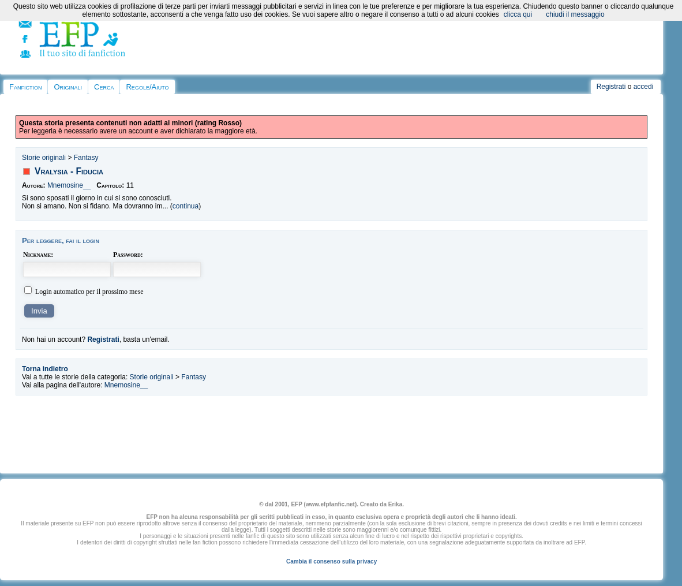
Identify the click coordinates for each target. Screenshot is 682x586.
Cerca (104, 87)
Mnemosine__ (69, 185)
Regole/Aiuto (147, 87)
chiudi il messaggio (575, 14)
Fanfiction (25, 87)
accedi (644, 87)
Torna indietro (45, 369)
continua (185, 206)
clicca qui (518, 14)
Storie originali (44, 158)
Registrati (611, 87)
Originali (68, 87)
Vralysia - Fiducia (69, 171)
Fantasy (86, 158)
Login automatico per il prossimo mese (89, 292)
